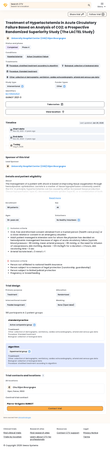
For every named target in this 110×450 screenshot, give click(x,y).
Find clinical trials (12, 433)
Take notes (55, 104)
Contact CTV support (68, 433)
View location (55, 111)
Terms (86, 437)
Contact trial (55, 408)
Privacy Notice (90, 433)
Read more (55, 198)
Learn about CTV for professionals (40, 438)
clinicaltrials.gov (24, 417)
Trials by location (12, 437)
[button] (15, 56)
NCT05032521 (13, 94)
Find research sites (40, 433)
